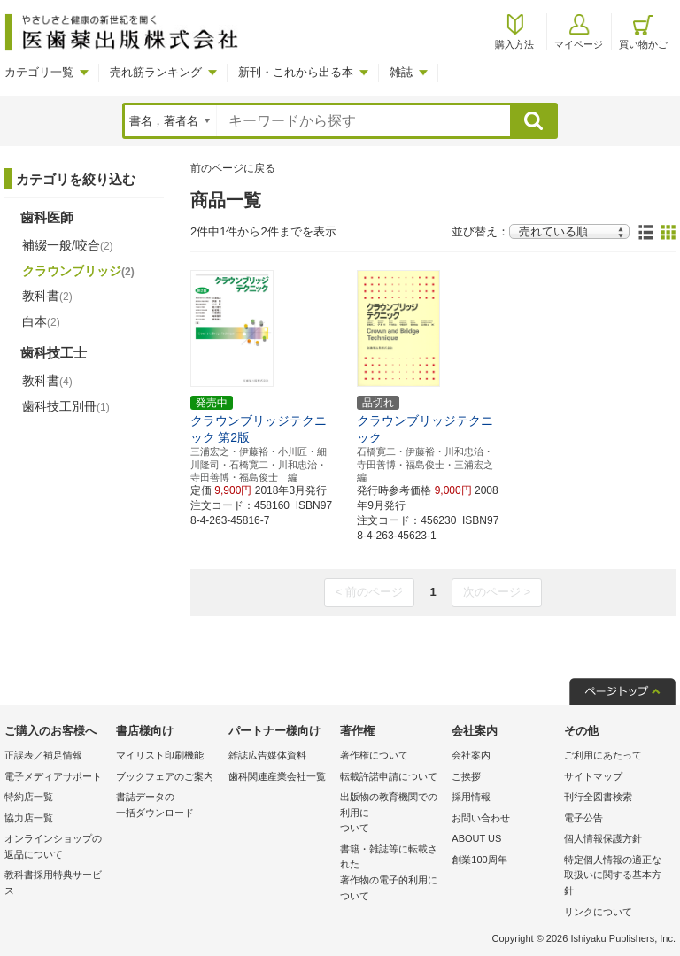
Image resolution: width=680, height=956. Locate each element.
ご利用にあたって (603, 755)
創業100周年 (479, 859)
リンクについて (598, 911)
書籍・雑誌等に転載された (391, 874)
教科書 (47, 296)
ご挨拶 (466, 776)
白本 (41, 321)
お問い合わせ (481, 818)
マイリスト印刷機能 (160, 755)
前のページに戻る (232, 168)
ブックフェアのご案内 (164, 776)
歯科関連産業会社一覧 (277, 776)
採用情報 (471, 796)
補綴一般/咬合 (67, 245)
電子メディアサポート (53, 776)
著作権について (374, 755)
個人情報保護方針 (603, 838)
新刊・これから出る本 (295, 72)
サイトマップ (593, 776)
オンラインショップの (55, 847)
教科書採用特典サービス (53, 882)
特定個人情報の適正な (615, 876)
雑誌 (401, 72)
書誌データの (167, 806)
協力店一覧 (28, 818)
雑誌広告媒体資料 (267, 755)
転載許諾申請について (388, 776)
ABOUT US (476, 838)
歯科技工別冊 (66, 406)
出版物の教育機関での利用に (391, 813)
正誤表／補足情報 (43, 755)
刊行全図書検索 (598, 796)
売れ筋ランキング (156, 72)
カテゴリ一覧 (38, 72)
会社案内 (471, 755)
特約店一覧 (28, 796)
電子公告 (583, 818)
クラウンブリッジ (78, 271)
